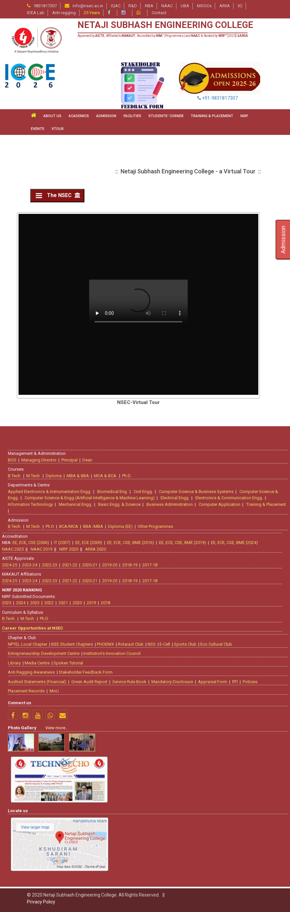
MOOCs (204, 5)
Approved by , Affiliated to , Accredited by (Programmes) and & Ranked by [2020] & (163, 36)
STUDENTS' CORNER (166, 116)
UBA (185, 5)
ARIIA (224, 5)
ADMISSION (106, 116)
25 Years (92, 12)
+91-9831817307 (217, 98)
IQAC (116, 5)
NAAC (167, 5)
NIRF (244, 116)
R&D (132, 5)
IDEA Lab (35, 12)
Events (37, 129)
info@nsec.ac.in (88, 5)
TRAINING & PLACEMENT (212, 116)
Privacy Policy (41, 901)
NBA (149, 5)
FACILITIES (132, 116)
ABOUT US (52, 116)
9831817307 (45, 5)
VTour (58, 129)
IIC (240, 5)
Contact (159, 12)
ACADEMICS (79, 116)
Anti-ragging (64, 12)
